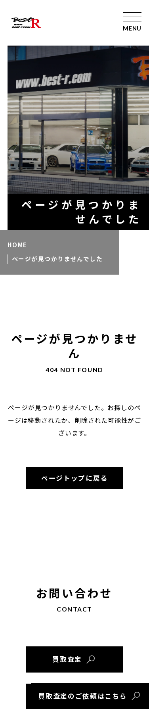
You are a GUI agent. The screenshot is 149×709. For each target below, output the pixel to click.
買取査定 (67, 659)
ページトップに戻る (74, 478)
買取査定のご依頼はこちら (82, 696)
